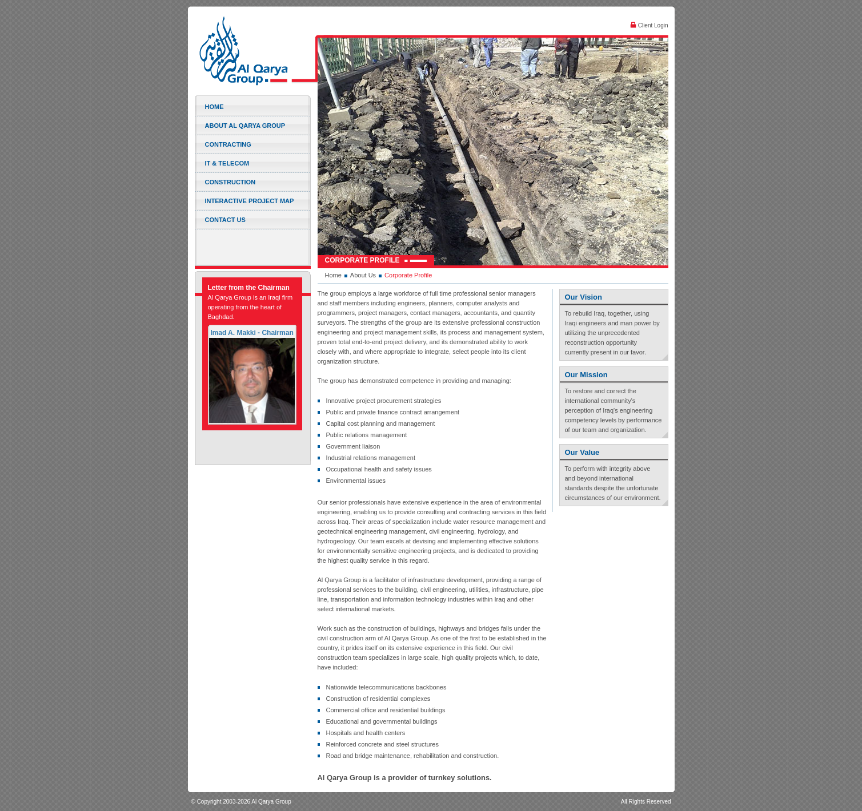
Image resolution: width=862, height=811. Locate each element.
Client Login (649, 25)
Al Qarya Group (255, 51)
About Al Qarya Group (245, 125)
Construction (230, 182)
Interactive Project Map (249, 200)
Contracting (228, 144)
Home (214, 106)
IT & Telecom (227, 163)
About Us (363, 275)
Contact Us (225, 219)
